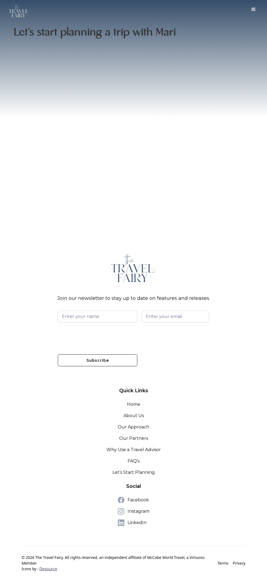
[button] (253, 9)
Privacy (239, 563)
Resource (48, 568)
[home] (18, 11)
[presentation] (99, 337)
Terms (223, 563)
